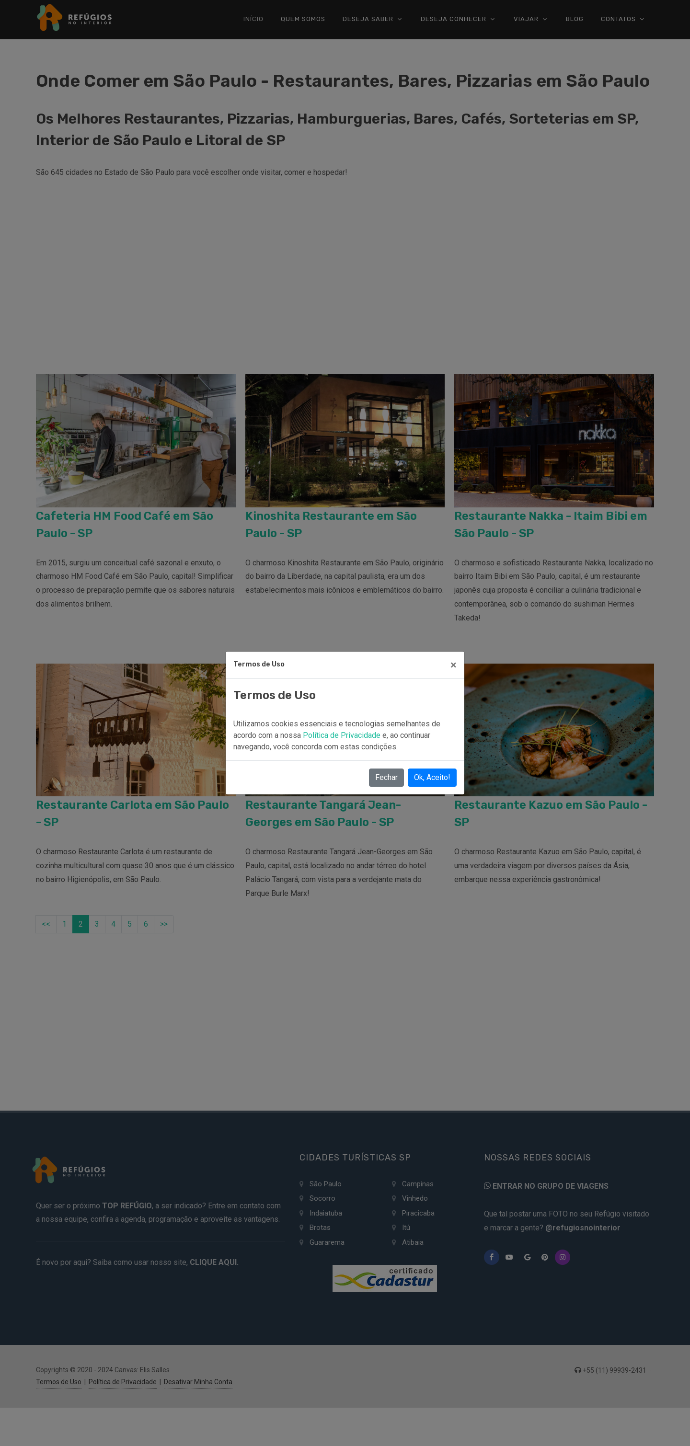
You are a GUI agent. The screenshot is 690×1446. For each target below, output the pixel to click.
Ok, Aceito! (432, 777)
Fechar (386, 777)
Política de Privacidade (342, 735)
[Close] (453, 665)
